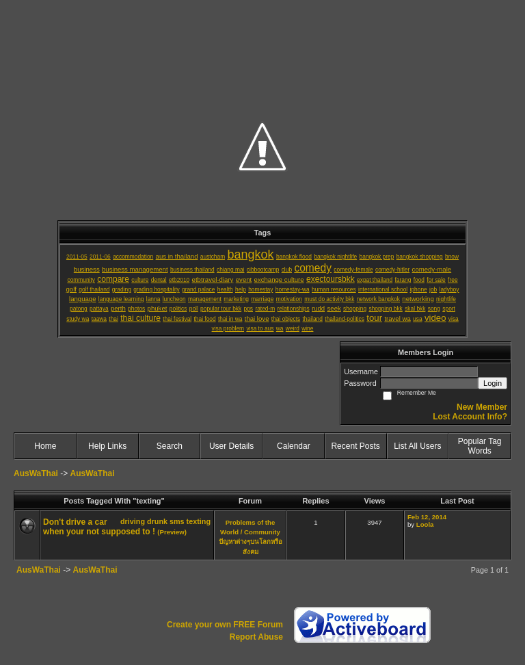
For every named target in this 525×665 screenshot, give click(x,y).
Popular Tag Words (480, 446)
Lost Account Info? (470, 416)
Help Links (107, 446)
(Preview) (172, 532)
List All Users (417, 446)
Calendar (293, 446)
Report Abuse (256, 637)
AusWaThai (36, 473)
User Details (231, 446)
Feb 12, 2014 (426, 517)
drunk (157, 521)
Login (492, 383)
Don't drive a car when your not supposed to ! (99, 526)
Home (45, 446)
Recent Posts (355, 446)
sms (177, 521)
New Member (482, 407)
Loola (425, 524)
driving (132, 521)
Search (170, 446)
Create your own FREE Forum (225, 624)
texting (199, 521)
